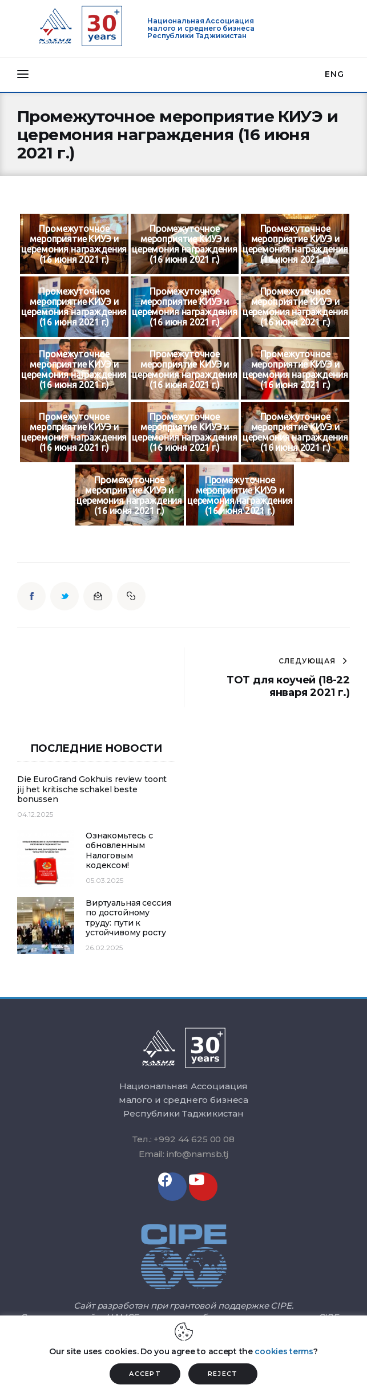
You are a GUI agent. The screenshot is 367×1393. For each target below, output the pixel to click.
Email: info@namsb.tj (183, 1153)
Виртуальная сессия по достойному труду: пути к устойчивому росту (128, 918)
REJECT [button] (223, 1374)
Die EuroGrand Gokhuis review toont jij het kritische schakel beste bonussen (92, 789)
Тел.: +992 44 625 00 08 (183, 1139)
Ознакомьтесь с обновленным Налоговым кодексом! (119, 851)
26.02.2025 (104, 947)
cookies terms (284, 1351)
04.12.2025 (35, 814)
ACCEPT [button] (145, 1374)
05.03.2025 (104, 880)
